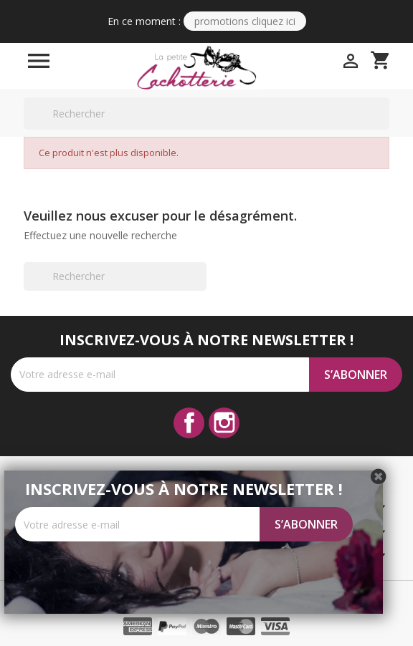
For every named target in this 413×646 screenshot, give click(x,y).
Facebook (189, 423)
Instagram (224, 423)
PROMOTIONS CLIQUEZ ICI (244, 21)
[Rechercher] (206, 113)
